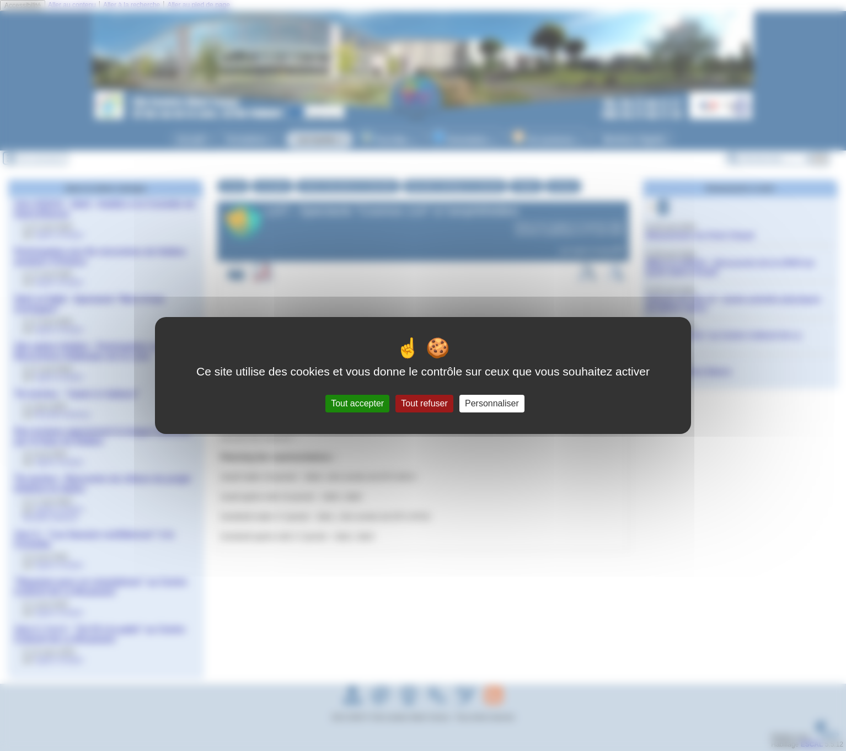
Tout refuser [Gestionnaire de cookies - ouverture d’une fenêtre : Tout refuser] (424, 403)
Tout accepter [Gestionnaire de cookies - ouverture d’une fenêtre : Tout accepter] (357, 403)
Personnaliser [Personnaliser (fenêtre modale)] (492, 403)
